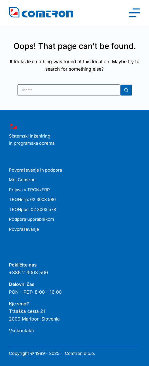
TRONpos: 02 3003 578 (32, 209)
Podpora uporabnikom (31, 219)
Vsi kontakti (21, 330)
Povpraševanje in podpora (35, 170)
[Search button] (126, 90)
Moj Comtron (22, 179)
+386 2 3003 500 (28, 272)
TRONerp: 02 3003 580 (32, 199)
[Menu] (134, 13)
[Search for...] (69, 90)
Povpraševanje (24, 229)
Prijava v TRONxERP (29, 189)
